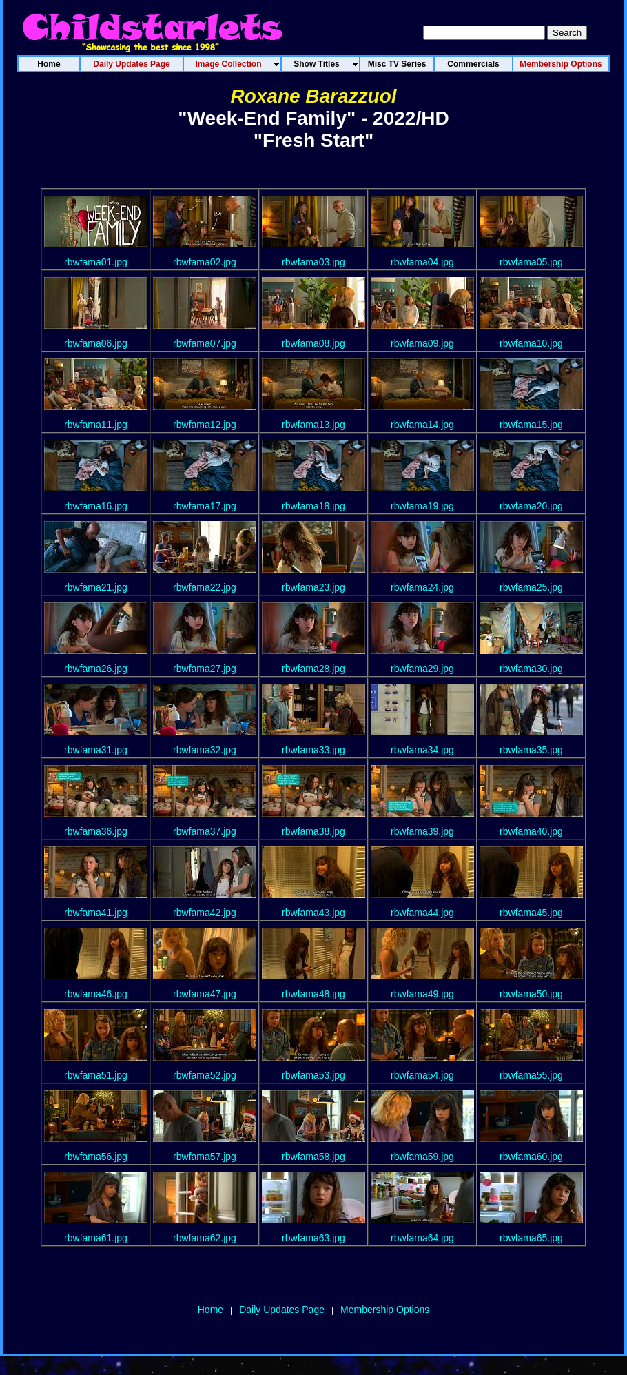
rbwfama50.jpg (531, 993)
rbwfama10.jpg (531, 343)
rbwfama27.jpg (204, 668)
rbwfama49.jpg (422, 993)
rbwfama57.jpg (204, 1156)
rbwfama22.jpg (204, 587)
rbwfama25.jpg (531, 587)
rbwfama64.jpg (422, 1237)
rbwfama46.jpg (95, 993)
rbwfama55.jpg (531, 1075)
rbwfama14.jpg (422, 424)
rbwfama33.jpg (313, 749)
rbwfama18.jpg (313, 505)
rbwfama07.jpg (204, 343)
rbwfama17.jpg (204, 505)
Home (210, 1309)
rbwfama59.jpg (422, 1156)
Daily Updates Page (282, 1309)
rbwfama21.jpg (95, 587)
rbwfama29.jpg (422, 668)
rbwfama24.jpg (422, 587)
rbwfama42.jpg (204, 912)
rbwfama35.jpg (531, 749)
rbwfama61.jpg (95, 1237)
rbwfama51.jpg (95, 1075)
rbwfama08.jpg (313, 343)
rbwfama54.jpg (422, 1075)
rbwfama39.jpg (422, 831)
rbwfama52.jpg (204, 1075)
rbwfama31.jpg (95, 749)
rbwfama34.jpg (422, 749)
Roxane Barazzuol (313, 96)
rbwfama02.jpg (204, 261)
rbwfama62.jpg (204, 1237)
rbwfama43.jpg (313, 912)
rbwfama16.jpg (95, 505)
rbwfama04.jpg (422, 261)
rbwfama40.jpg (531, 831)
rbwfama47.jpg (204, 993)
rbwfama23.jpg (313, 587)
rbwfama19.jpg (422, 505)
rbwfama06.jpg (95, 343)
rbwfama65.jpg (531, 1237)
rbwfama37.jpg (204, 831)
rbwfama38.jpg (313, 831)
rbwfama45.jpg (531, 912)
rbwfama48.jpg (313, 993)
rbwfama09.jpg (422, 343)
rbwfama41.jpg (95, 912)
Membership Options (384, 1309)
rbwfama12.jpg (204, 424)
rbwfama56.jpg (95, 1156)
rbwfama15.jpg (531, 424)
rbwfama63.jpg (313, 1237)
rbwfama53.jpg (313, 1075)
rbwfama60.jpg (531, 1156)
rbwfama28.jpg (313, 668)
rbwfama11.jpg (95, 424)
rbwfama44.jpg (422, 912)
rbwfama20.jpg (531, 505)
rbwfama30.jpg (531, 668)
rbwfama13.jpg (313, 424)
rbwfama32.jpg (204, 749)
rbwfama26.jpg (95, 668)
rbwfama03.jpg (313, 261)
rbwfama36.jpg (95, 831)
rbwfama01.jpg (95, 261)
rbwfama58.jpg (313, 1156)
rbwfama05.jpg (531, 261)
